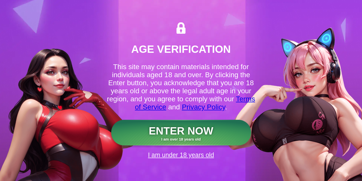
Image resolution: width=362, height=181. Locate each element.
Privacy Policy (203, 107)
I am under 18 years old (181, 154)
